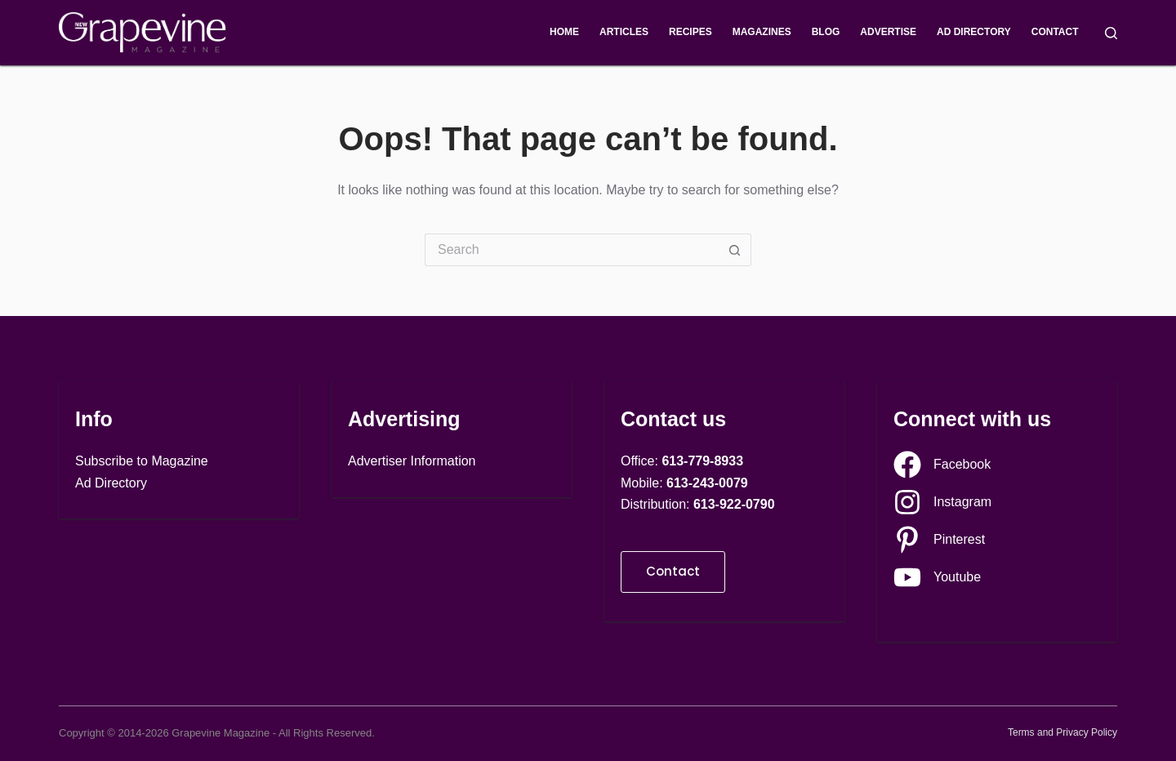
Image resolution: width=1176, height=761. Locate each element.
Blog (826, 32)
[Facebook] (942, 464)
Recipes (690, 32)
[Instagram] (942, 502)
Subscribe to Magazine (141, 461)
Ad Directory (974, 32)
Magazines (762, 32)
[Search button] (735, 250)
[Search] (1111, 33)
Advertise (888, 32)
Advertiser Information (412, 461)
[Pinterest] (939, 540)
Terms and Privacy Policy (1062, 732)
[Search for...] (572, 250)
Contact (1055, 32)
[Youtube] (937, 577)
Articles (623, 32)
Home (564, 32)
